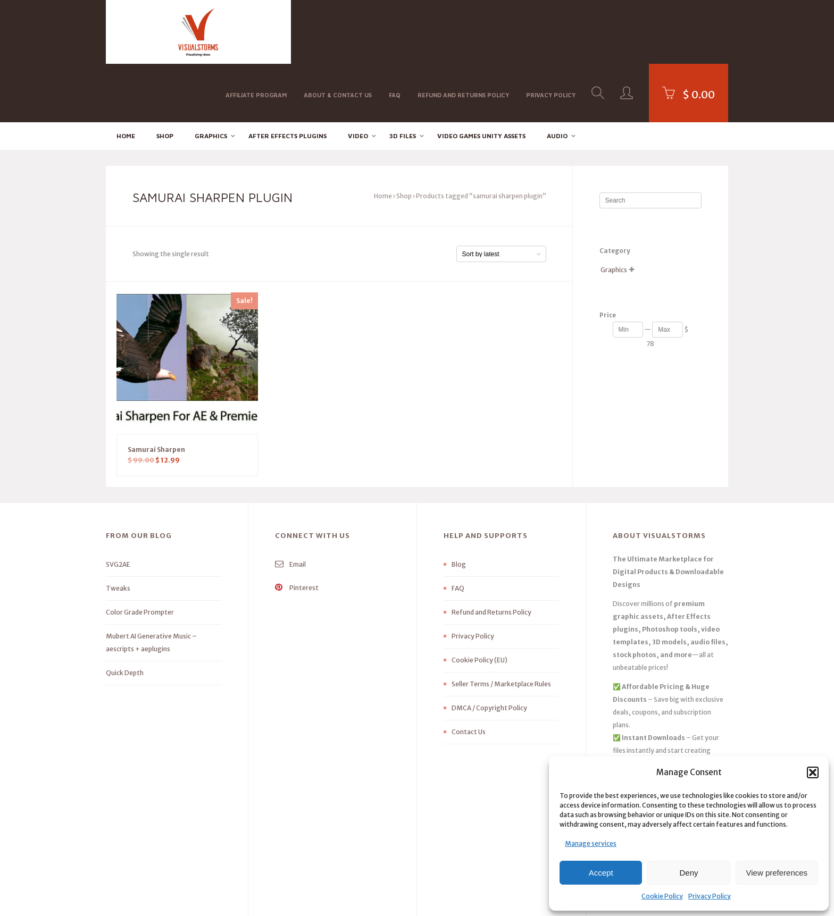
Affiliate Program (256, 31)
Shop (164, 77)
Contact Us (469, 674)
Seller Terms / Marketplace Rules (501, 626)
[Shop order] (501, 196)
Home (125, 77)
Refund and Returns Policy (463, 31)
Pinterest (297, 530)
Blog (459, 506)
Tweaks (118, 530)
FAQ (395, 31)
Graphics (211, 77)
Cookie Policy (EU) (479, 602)
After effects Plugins (287, 77)
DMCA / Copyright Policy (489, 650)
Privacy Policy (709, 896)
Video (358, 77)
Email (290, 506)
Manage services (590, 843)
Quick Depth (125, 615)
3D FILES (402, 77)
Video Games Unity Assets (481, 77)
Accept (601, 872)
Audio (557, 77)
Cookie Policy (662, 896)
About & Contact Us (338, 31)
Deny (688, 872)
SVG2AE (118, 506)
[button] (812, 772)
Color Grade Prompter (140, 554)
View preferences (777, 872)
